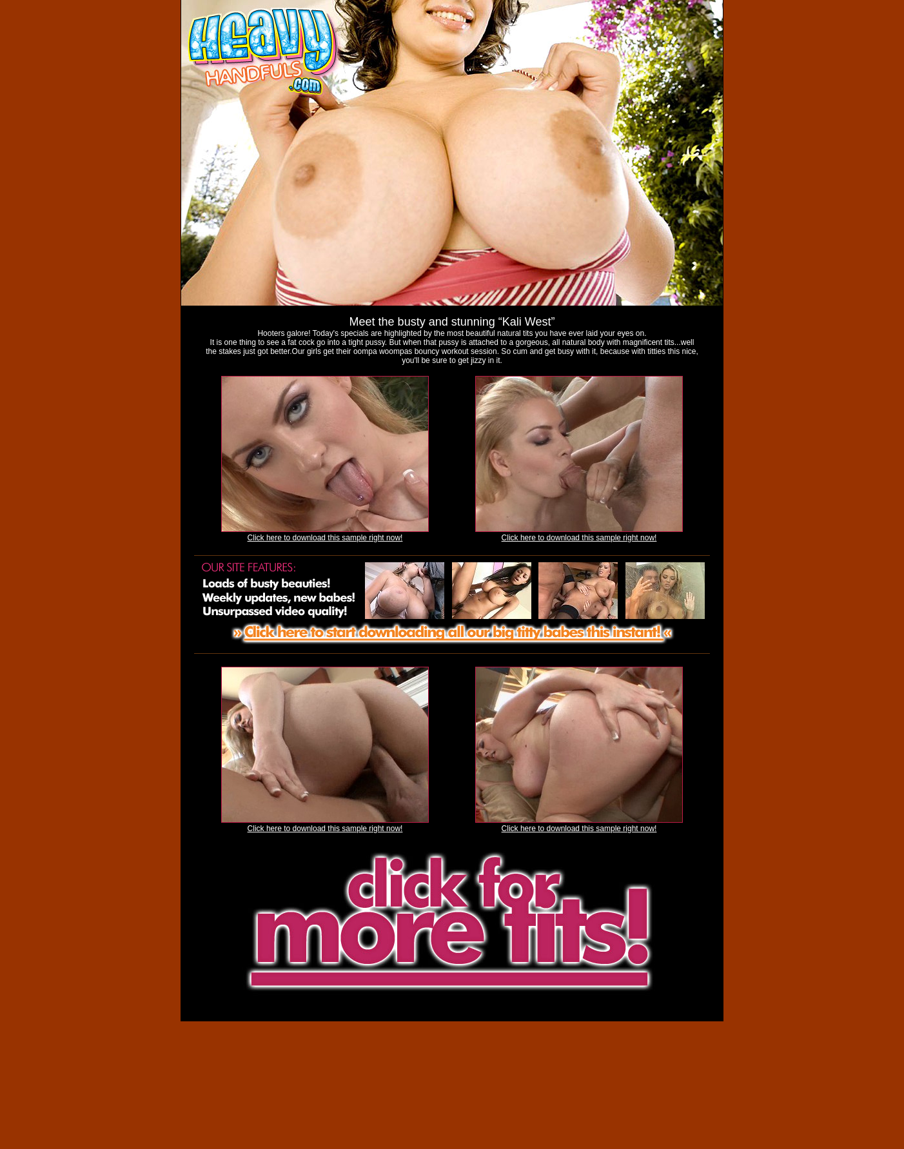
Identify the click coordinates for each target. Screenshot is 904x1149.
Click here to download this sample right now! (325, 537)
